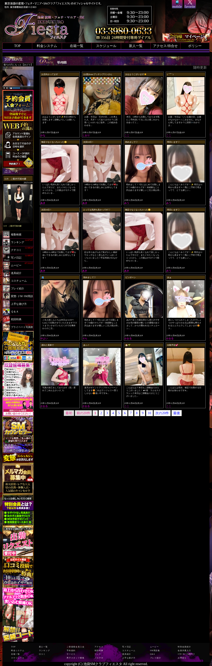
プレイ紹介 (155, 658)
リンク (98, 654)
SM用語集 (155, 650)
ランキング (44, 650)
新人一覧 (136, 46)
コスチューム (129, 650)
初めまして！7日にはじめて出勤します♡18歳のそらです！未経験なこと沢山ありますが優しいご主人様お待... (143, 187)
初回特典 (99, 650)
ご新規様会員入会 (75, 647)
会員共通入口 (184, 650)
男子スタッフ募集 (75, 658)
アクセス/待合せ (165, 46)
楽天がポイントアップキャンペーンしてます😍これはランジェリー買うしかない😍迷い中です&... (101, 390)
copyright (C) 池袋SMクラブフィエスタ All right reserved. (106, 664)
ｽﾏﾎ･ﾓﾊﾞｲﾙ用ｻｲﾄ (186, 654)
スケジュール (106, 46)
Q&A (152, 654)
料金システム (47, 46)
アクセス (99, 647)
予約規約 (71, 650)
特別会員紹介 (184, 647)
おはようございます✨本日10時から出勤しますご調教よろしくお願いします (59, 120)
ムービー (154, 647)
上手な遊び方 (129, 658)
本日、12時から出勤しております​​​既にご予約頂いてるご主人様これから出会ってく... (142, 120)
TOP (17, 46)
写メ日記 (126, 647)
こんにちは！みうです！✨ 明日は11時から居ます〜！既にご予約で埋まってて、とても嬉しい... (185, 187)
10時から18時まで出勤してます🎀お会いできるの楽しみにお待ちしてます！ (101, 187)
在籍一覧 (76, 46)
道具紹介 (126, 654)
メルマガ (99, 658)
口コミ (42, 654)
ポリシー (195, 46)
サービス (71, 654)
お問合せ (182, 658)
